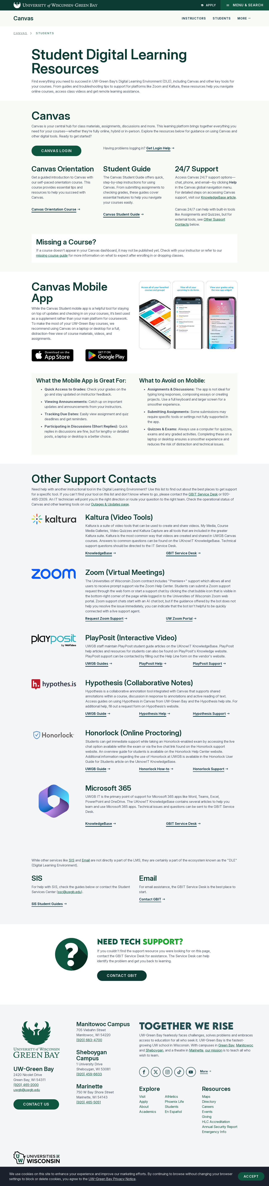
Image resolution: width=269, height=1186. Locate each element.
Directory (209, 1106)
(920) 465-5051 (88, 1105)
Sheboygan (154, 1053)
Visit (142, 1101)
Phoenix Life (174, 1106)
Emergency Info (214, 1136)
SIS (71, 862)
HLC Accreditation (216, 1126)
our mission (213, 1053)
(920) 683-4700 (89, 1043)
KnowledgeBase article (218, 199)
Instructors (194, 18)
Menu (244, 5)
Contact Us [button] (39, 1108)
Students (222, 18)
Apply (208, 5)
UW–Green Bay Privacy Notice (112, 1179)
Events (207, 1116)
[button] (144, 1075)
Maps (206, 1101)
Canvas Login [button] (60, 151)
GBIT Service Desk (203, 496)
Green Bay (226, 1048)
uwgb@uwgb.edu (26, 1093)
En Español (173, 1116)
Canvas (23, 18)
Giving (206, 1121)
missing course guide (52, 257)
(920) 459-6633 (89, 1077)
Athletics (171, 1101)
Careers (208, 1111)
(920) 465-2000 (26, 1088)
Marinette (196, 1053)
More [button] (244, 18)
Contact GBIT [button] (125, 977)
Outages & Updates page (110, 506)
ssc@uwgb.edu (69, 893)
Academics (147, 1116)
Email (86, 862)
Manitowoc (244, 1048)
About (144, 1111)
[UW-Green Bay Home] (49, 5)
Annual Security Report (219, 1131)
